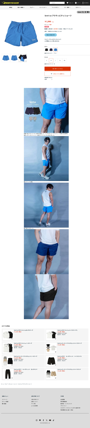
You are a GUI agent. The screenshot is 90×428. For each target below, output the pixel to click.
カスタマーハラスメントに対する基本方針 (70, 408)
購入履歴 (4, 403)
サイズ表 (33, 403)
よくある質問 (34, 405)
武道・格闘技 (20, 7)
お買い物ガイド (35, 399)
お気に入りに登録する (58, 74)
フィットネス (55, 7)
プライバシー (63, 405)
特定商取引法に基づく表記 (66, 410)
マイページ (4, 399)
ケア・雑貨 (66, 7)
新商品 (10, 7)
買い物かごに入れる (58, 68)
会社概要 (62, 399)
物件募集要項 (63, 401)
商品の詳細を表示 (51, 35)
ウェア (31, 7)
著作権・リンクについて (66, 403)
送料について (34, 401)
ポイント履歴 (5, 401)
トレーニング (42, 7)
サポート (78, 7)
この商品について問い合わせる (52, 41)
